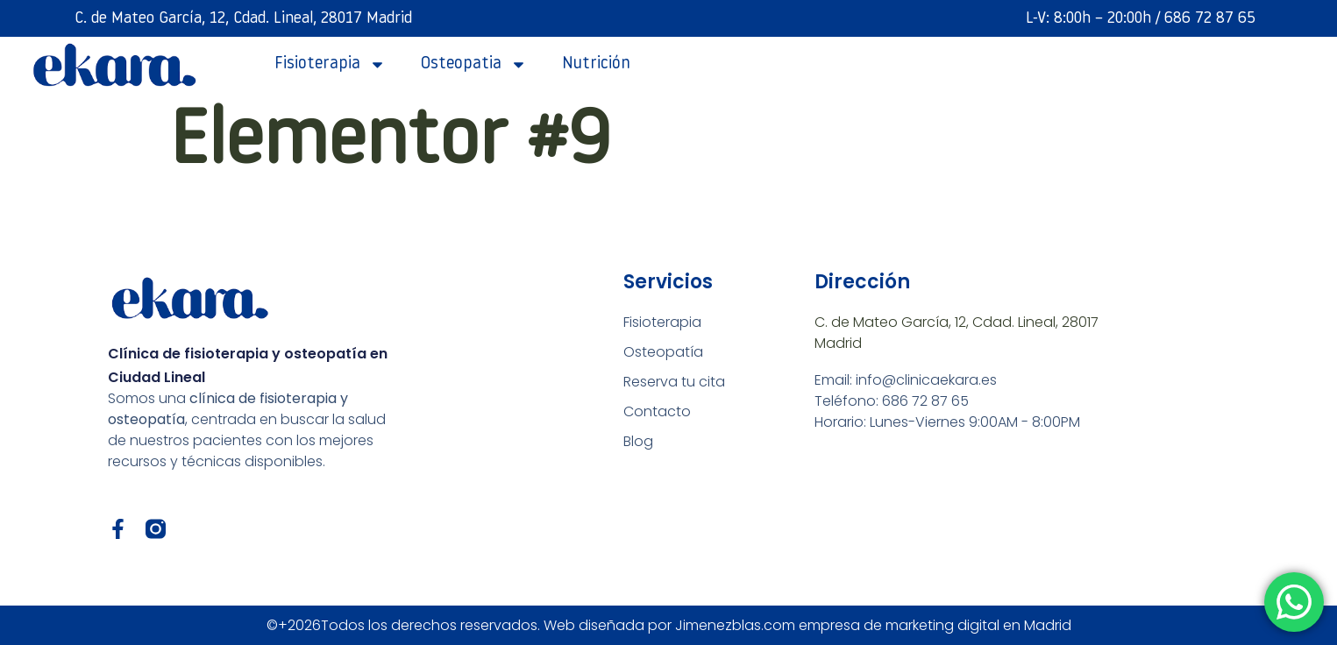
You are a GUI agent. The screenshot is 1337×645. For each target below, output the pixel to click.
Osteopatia (474, 64)
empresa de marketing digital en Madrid (935, 625)
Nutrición (596, 64)
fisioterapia (330, 64)
